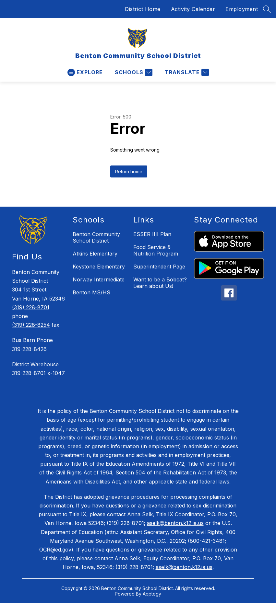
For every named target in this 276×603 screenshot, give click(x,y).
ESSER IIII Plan (152, 234)
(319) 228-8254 (31, 325)
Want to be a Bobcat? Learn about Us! (160, 282)
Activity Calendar (193, 9)
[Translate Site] (186, 72)
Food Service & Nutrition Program (155, 250)
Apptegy (152, 594)
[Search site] (267, 9)
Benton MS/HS (91, 292)
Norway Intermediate (99, 279)
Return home (128, 171)
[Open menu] (85, 72)
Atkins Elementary (95, 253)
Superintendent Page (159, 266)
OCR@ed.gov (55, 549)
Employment (241, 9)
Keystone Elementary (99, 266)
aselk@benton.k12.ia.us (175, 523)
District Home (143, 9)
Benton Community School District (96, 237)
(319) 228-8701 (30, 307)
